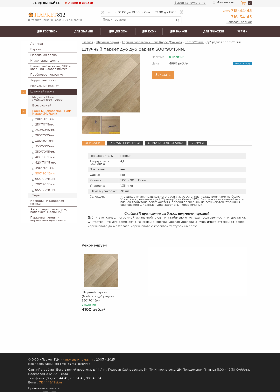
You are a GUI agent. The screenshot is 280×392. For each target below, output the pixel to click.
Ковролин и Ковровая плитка (47, 202)
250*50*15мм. (45, 130)
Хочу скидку (242, 63)
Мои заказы (223, 2)
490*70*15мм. (45, 168)
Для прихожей (213, 31)
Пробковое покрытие (46, 74)
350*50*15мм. (45, 146)
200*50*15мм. (45, 119)
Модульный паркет (44, 86)
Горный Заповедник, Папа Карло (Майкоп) (52, 112)
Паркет (35, 49)
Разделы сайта (44, 3)
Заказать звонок (239, 22)
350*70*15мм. (45, 152)
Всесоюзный (41, 105)
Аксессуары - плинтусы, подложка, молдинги (48, 210)
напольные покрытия (78, 359)
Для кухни (149, 31)
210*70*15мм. (44, 124)
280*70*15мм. (45, 135)
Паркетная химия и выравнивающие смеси (48, 219)
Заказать (163, 74)
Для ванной (178, 31)
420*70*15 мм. (45, 162)
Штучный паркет (43, 91)
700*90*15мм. (45, 184)
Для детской (118, 31)
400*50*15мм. (45, 157)
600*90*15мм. (45, 179)
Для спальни (83, 31)
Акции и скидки (80, 3)
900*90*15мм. (45, 190)
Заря (36, 195)
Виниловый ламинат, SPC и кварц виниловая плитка (50, 67)
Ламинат (36, 44)
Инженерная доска (44, 60)
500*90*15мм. (45, 173)
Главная (87, 42)
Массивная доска (43, 55)
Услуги (242, 31)
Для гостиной (47, 31)
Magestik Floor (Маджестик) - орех (47, 98)
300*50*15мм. (45, 141)
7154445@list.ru (50, 382)
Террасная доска (43, 80)
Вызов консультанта (190, 3)
